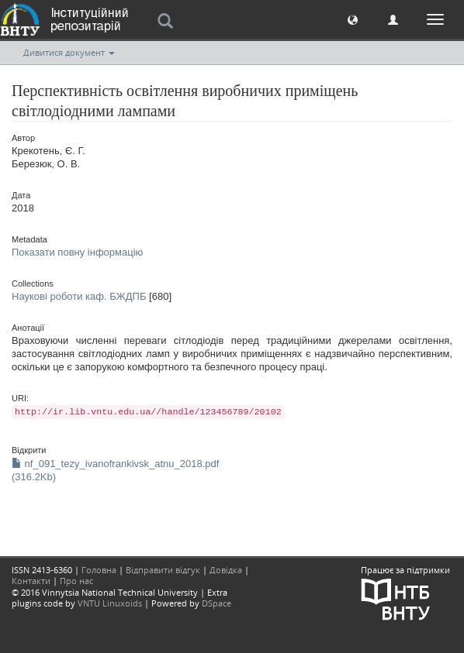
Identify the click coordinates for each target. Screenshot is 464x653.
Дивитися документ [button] (69, 52)
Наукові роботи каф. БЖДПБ (79, 296)
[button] (352, 19)
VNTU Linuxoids (110, 603)
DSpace (216, 603)
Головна (98, 570)
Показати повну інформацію (77, 252)
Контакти (31, 580)
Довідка (225, 570)
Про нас (76, 580)
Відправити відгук (163, 570)
